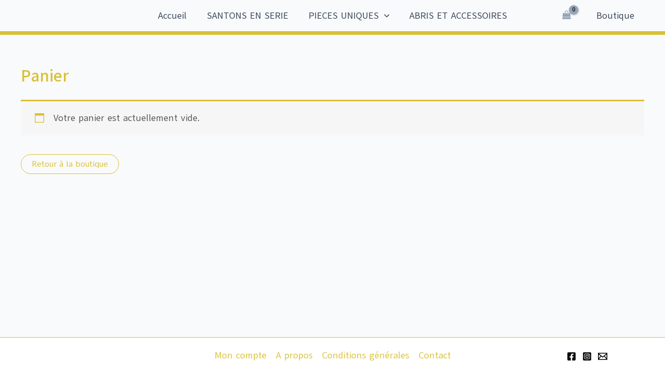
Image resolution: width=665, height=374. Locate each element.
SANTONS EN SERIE (248, 15)
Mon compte (241, 355)
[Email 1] (602, 356)
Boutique (616, 15)
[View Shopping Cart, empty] (568, 15)
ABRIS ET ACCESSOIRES (456, 15)
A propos (294, 355)
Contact (435, 355)
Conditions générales (365, 355)
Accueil (174, 15)
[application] (383, 15)
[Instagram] (587, 356)
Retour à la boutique (70, 164)
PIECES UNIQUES (348, 15)
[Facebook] (571, 356)
